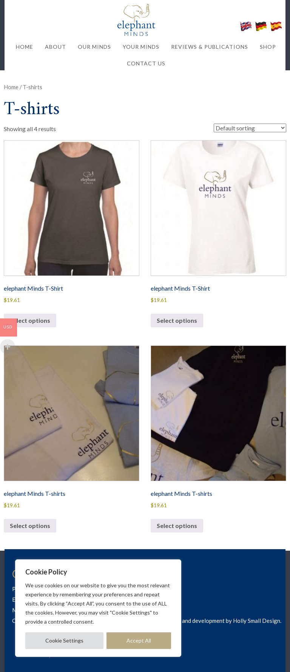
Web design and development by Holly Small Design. (216, 620)
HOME (24, 46)
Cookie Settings (64, 640)
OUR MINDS (94, 46)
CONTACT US (146, 63)
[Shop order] (250, 128)
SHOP (268, 46)
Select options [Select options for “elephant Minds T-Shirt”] (30, 320)
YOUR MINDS (141, 46)
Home (11, 87)
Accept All (138, 640)
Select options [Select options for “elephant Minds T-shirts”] (30, 525)
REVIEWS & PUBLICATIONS (209, 46)
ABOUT (55, 46)
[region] (98, 608)
